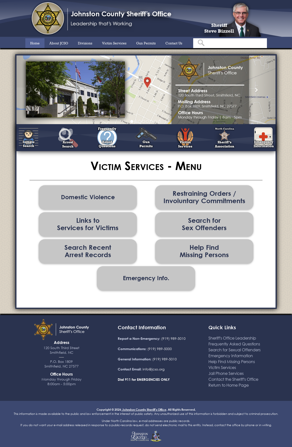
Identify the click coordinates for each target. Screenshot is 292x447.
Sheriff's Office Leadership (232, 338)
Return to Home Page (228, 385)
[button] (35, 89)
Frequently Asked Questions (234, 343)
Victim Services (114, 43)
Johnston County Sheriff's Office (143, 409)
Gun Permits (146, 43)
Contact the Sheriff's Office (233, 379)
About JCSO (58, 43)
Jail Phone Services (226, 373)
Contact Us (173, 43)
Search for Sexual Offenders (234, 349)
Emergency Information (230, 355)
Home (35, 43)
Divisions (85, 43)
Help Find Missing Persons (231, 361)
